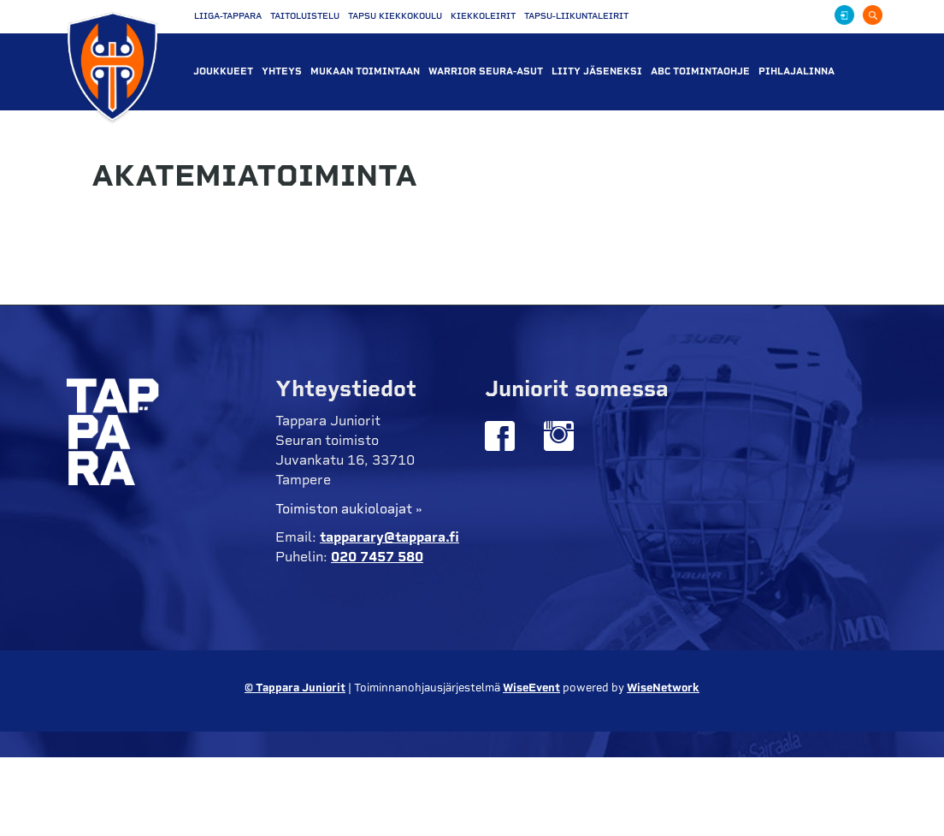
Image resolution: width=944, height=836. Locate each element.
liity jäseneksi (597, 71)
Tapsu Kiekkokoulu (395, 16)
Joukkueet (223, 71)
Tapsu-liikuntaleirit (576, 16)
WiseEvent (531, 687)
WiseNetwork (663, 687)
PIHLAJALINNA (796, 71)
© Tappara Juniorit (295, 687)
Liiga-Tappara (228, 16)
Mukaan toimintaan (365, 71)
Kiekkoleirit (483, 16)
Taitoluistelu (304, 16)
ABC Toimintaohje (700, 71)
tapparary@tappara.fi (389, 537)
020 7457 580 (377, 556)
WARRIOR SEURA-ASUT (485, 71)
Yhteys (282, 71)
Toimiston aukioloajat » (348, 509)
